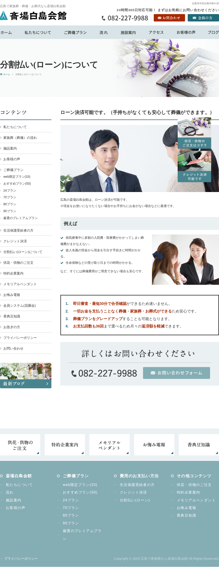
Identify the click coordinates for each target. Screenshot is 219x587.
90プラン (9, 211)
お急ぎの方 (11, 327)
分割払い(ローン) (135, 500)
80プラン (9, 204)
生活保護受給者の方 (18, 230)
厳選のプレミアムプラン (20, 218)
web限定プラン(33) (16, 176)
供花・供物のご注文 (18, 262)
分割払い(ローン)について (22, 252)
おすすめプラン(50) (17, 183)
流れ (10, 492)
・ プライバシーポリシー (19, 558)
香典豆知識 (11, 316)
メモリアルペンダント (20, 284)
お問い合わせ (13, 348)
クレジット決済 (15, 241)
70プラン (9, 197)
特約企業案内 (13, 273)
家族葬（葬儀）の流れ (20, 137)
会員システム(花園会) (19, 305)
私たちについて (15, 127)
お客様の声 (11, 159)
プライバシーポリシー (20, 338)
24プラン (9, 190)
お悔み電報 (11, 295)
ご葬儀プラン (13, 170)
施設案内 (10, 148)
